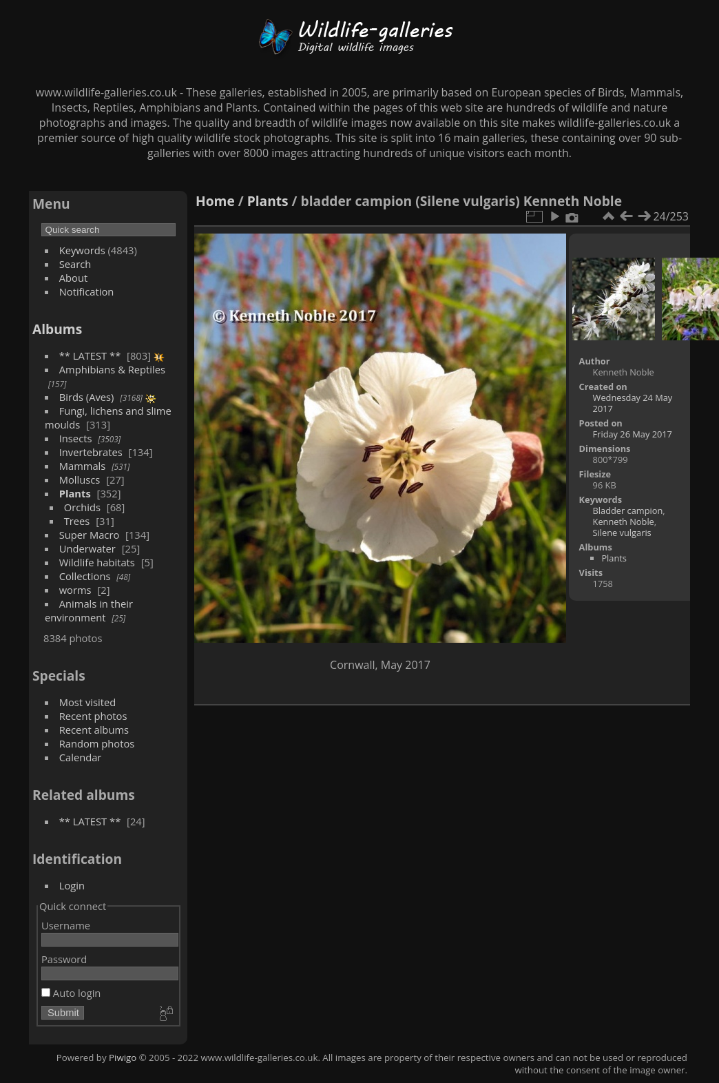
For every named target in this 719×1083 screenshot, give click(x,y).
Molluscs (80, 479)
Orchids (82, 507)
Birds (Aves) (86, 397)
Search (75, 264)
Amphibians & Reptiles (112, 369)
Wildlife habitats (97, 562)
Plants (75, 493)
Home (215, 201)
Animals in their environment (89, 610)
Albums (57, 329)
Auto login (71, 993)
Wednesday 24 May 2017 (633, 403)
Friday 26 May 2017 (632, 434)
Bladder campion (628, 510)
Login (72, 885)
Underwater (87, 548)
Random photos (97, 743)
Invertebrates (91, 452)
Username (65, 925)
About (73, 278)
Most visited (87, 702)
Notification (86, 291)
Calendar (80, 757)
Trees (77, 521)
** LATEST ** (90, 355)
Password (64, 959)
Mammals (82, 466)
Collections (85, 576)
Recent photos (93, 716)
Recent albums (94, 729)
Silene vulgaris (622, 532)
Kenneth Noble (623, 521)
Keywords (82, 250)
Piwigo (122, 1057)
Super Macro (89, 535)
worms (75, 590)
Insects (75, 438)
